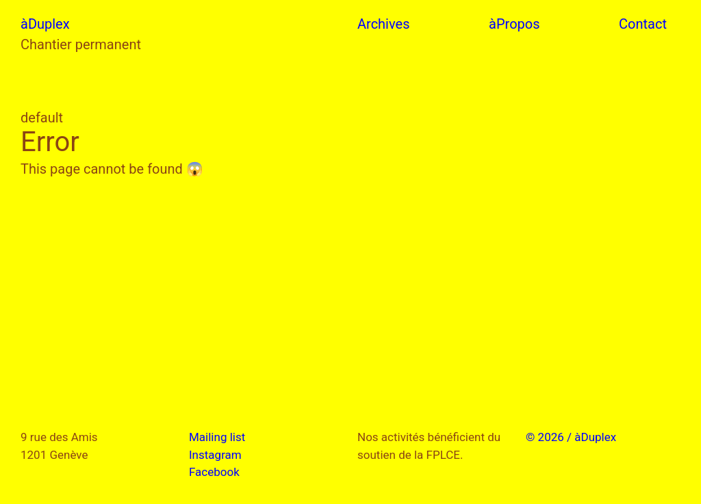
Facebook (214, 472)
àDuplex (45, 24)
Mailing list (217, 437)
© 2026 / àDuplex (571, 437)
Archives (383, 24)
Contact (643, 24)
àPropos (514, 24)
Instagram (215, 455)
